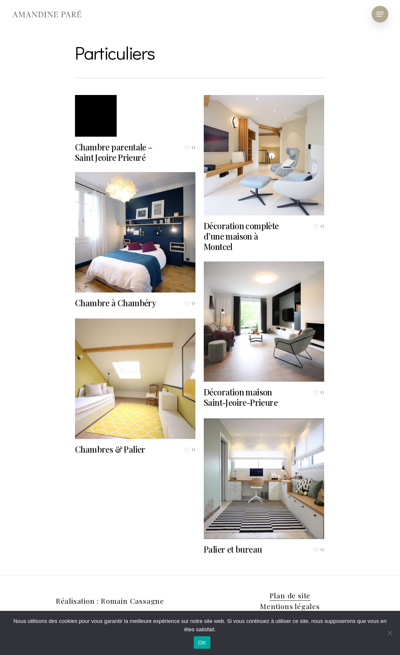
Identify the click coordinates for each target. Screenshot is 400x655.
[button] (380, 14)
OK (202, 643)
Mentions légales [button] (290, 606)
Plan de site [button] (290, 595)
